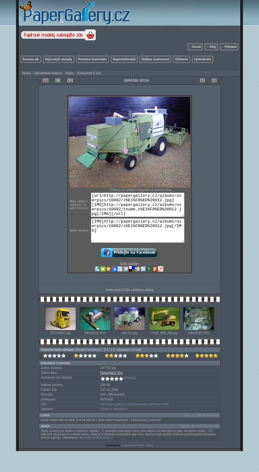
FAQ (213, 47)
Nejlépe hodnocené (155, 59)
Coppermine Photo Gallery (137, 454)
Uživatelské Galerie (48, 73)
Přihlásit (231, 47)
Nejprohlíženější (124, 59)
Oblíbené (181, 59)
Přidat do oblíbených (114, 418)
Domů (196, 47)
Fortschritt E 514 (89, 73)
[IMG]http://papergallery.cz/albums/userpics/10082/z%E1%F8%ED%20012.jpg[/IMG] (139, 237)
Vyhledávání (202, 59)
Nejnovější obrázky (58, 59)
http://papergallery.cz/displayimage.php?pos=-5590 (134, 413)
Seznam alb (30, 59)
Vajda (69, 73)
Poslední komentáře (92, 59)
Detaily (130, 387)
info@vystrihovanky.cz (98, 446)
